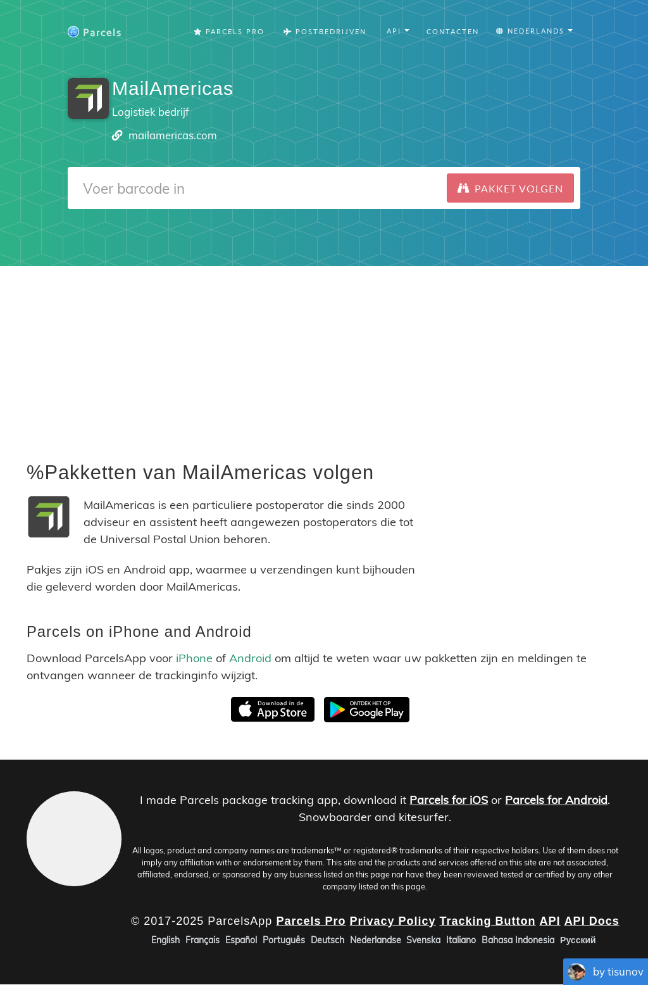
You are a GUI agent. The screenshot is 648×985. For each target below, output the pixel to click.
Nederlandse (375, 940)
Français (202, 940)
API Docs (592, 921)
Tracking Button (488, 921)
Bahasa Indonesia (518, 940)
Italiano (461, 940)
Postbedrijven (325, 31)
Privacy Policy (392, 921)
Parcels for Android (556, 800)
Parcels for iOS (448, 800)
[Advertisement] (324, 354)
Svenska (423, 940)
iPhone (194, 658)
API (550, 921)
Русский (578, 940)
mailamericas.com (172, 135)
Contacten (453, 31)
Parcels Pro (229, 31)
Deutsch (327, 940)
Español (241, 940)
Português (284, 940)
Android (250, 658)
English (165, 940)
